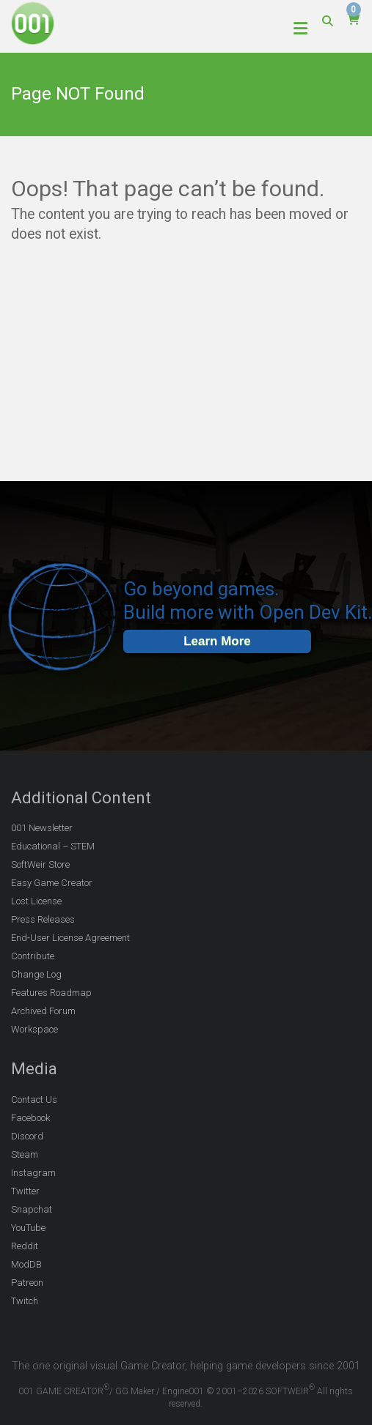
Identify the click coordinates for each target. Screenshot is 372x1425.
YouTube (28, 1227)
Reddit (24, 1245)
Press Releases (43, 919)
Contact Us (34, 1099)
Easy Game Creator (51, 882)
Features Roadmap (51, 992)
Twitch (24, 1300)
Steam (24, 1154)
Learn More (217, 641)
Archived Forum (43, 1010)
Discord (27, 1136)
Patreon (27, 1282)
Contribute (32, 955)
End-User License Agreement (70, 937)
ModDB (26, 1264)
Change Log (36, 974)
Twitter (25, 1191)
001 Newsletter (42, 827)
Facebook (30, 1117)
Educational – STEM (53, 846)
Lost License (36, 901)
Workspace (34, 1029)
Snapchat (31, 1209)
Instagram (33, 1172)
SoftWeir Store (40, 864)
